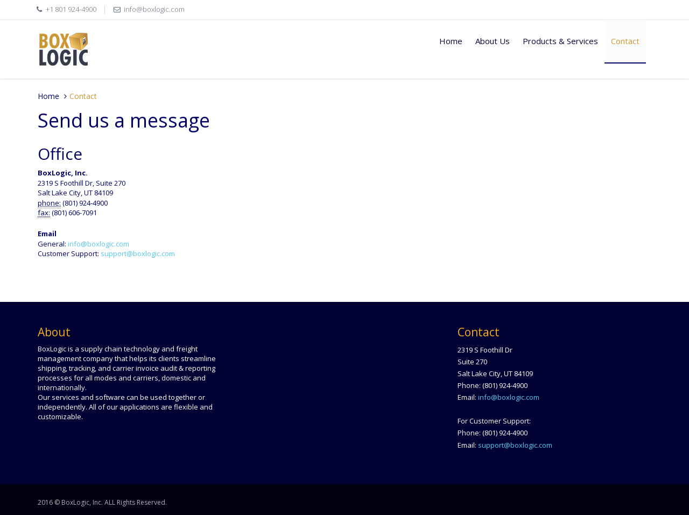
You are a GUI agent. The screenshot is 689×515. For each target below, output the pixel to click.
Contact (625, 41)
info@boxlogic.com (154, 9)
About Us (492, 41)
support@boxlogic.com (138, 253)
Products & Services (560, 41)
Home (450, 41)
